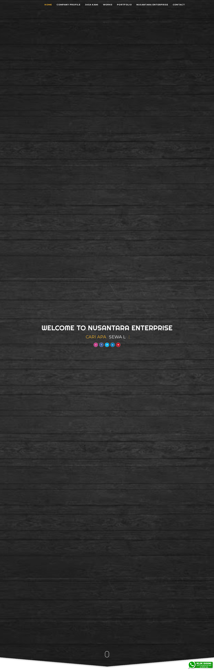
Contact (179, 5)
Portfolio (124, 5)
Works (107, 5)
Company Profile (68, 5)
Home (48, 5)
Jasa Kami (91, 5)
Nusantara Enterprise (152, 5)
